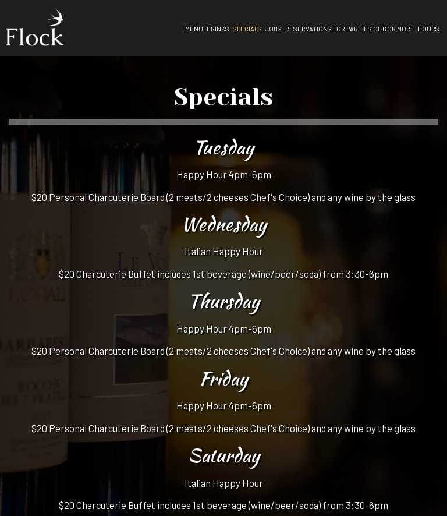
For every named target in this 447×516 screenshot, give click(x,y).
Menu (194, 29)
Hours (428, 29)
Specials (247, 29)
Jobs (273, 29)
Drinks (218, 29)
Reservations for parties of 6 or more (349, 29)
